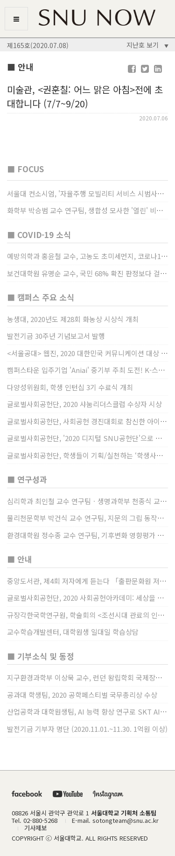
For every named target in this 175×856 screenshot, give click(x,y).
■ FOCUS (25, 169)
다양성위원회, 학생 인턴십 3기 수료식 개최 (70, 387)
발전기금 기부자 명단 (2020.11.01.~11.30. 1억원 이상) (87, 729)
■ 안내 (19, 559)
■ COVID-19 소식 (39, 234)
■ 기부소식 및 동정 (40, 656)
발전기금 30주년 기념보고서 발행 (56, 336)
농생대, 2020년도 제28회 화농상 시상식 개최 (73, 319)
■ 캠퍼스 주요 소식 (40, 297)
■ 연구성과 (27, 479)
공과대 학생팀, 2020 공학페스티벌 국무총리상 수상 (82, 695)
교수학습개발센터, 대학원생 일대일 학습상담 (73, 632)
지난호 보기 (147, 44)
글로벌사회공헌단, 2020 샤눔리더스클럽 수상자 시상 (84, 404)
